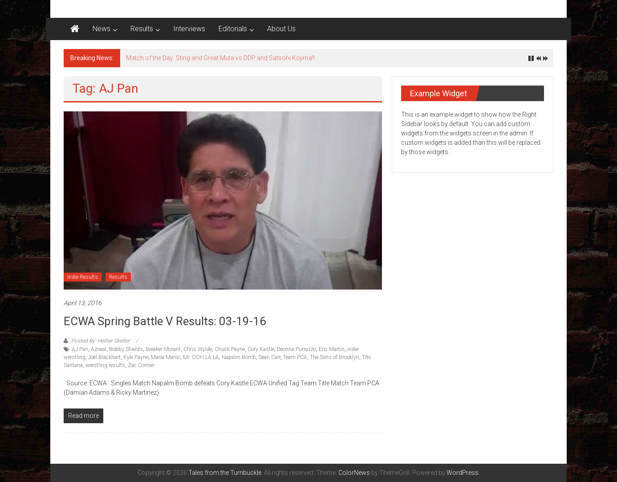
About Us (281, 29)
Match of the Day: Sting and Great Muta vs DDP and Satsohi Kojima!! (220, 57)
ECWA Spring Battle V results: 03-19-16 (165, 321)
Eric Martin (332, 349)
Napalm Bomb (239, 357)
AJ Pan (80, 349)
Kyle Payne (135, 357)
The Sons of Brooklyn (334, 357)
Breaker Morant (163, 349)
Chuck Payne (230, 349)
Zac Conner (141, 365)
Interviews (189, 29)
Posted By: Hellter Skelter (100, 341)
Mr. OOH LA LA (201, 357)
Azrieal (98, 349)
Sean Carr (269, 357)
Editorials (233, 29)
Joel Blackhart (104, 357)
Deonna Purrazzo (296, 349)
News (101, 29)
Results (141, 29)
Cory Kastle (261, 349)
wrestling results (105, 365)
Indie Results (82, 277)
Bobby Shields (126, 349)
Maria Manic (165, 357)
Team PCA (295, 357)
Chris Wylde (197, 349)
